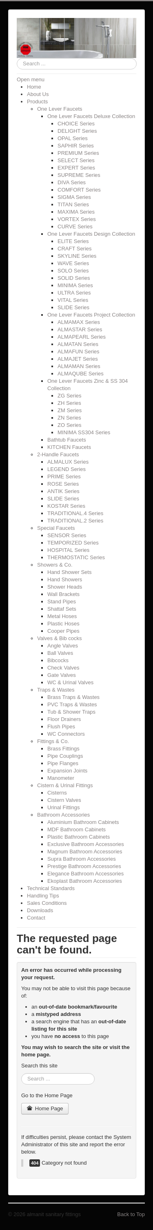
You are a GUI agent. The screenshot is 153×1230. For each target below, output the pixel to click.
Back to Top (131, 1214)
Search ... (21, 1073)
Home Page (45, 1108)
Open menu (30, 79)
